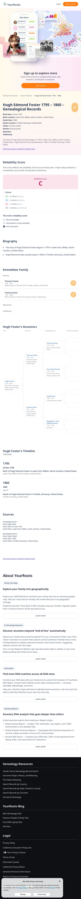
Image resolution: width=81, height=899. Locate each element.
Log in (58, 4)
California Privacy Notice (14, 867)
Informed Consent (11, 862)
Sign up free (70, 4)
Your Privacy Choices (14, 852)
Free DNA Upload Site (12, 822)
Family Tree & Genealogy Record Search (20, 771)
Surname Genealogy (12, 797)
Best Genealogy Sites (12, 813)
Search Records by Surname (15, 792)
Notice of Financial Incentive (15, 876)
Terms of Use (9, 857)
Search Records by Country (15, 784)
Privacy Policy (9, 843)
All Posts (6, 826)
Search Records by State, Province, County (21, 788)
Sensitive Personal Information (16, 871)
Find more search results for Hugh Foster (19, 149)
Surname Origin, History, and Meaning (20, 775)
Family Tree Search (10, 95)
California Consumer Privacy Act (17, 847)
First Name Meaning (12, 780)
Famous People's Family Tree (16, 818)
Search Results (26, 95)
